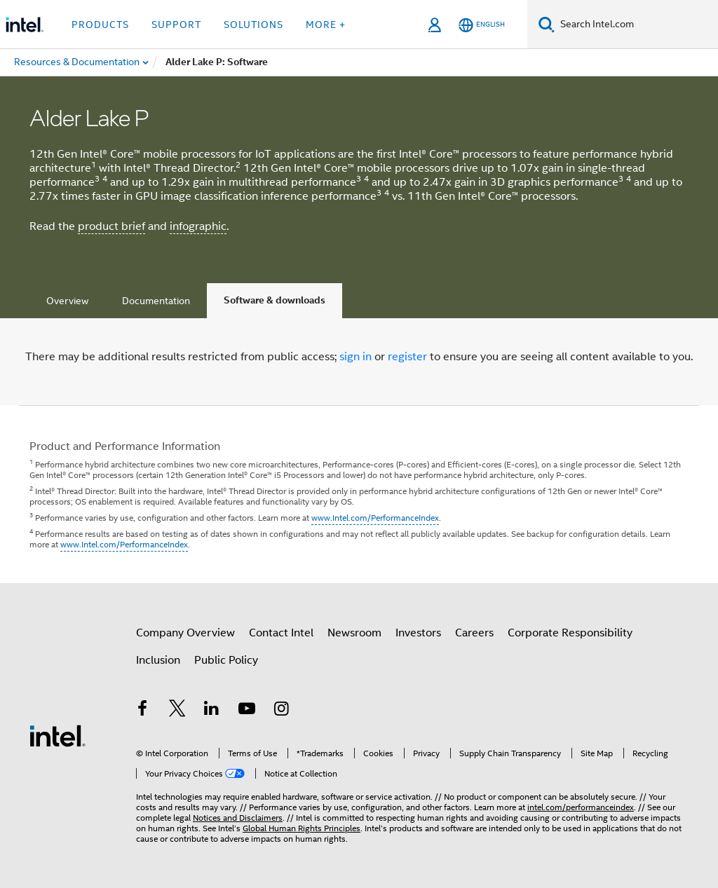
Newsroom (354, 633)
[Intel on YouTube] (247, 710)
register (407, 357)
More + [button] (326, 24)
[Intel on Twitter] (177, 710)
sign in (355, 357)
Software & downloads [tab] (274, 300)
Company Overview (185, 633)
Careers (474, 633)
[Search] (546, 24)
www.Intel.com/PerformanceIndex (375, 517)
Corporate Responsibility (570, 633)
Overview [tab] (67, 300)
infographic (198, 226)
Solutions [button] (253, 24)
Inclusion (158, 660)
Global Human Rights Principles (301, 828)
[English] (481, 25)
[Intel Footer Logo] (57, 735)
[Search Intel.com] (636, 24)
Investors (418, 633)
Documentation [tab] (156, 300)
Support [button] (176, 24)
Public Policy (226, 660)
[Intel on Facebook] (142, 710)
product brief (111, 226)
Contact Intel (281, 633)
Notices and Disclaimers (238, 817)
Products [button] (100, 24)
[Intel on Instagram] (281, 710)
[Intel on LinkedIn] (212, 710)
